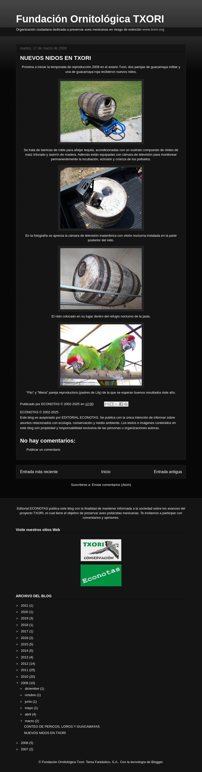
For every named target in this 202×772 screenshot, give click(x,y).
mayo (29, 708)
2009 (25, 683)
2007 (25, 749)
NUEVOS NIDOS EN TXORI (45, 733)
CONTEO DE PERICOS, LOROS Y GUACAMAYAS (61, 726)
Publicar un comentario (43, 449)
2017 (25, 631)
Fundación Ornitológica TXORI (90, 18)
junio (29, 701)
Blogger (157, 762)
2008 (25, 743)
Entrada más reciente (39, 472)
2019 (25, 618)
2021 (25, 605)
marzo (30, 721)
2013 (25, 657)
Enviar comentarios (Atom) (111, 485)
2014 (25, 651)
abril (28, 714)
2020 (25, 612)
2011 (25, 670)
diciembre (32, 688)
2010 (25, 676)
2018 (25, 625)
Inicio (105, 472)
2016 (25, 638)
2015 (25, 644)
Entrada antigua (168, 472)
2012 (25, 663)
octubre (31, 695)
